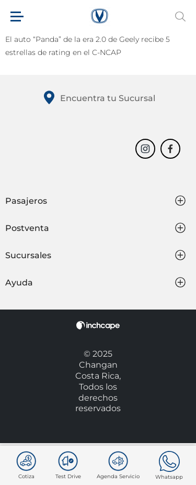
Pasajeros (26, 201)
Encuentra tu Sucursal (98, 98)
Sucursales (28, 255)
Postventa (27, 228)
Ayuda (19, 283)
